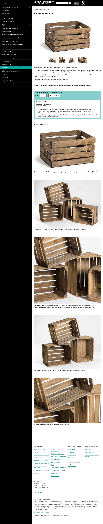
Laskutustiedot (72, 455)
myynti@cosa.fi (89, 452)
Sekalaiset (46, 9)
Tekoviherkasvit (55, 459)
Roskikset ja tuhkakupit (57, 454)
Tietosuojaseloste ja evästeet (41, 512)
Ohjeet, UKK (5, 10)
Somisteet (54, 473)
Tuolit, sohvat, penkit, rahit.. (41, 449)
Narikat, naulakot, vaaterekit (42, 463)
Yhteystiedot (71, 457)
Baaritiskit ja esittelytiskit (41, 460)
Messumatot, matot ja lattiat (58, 456)
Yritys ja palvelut (72, 449)
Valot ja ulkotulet (55, 462)
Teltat (52, 465)
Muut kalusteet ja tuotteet (58, 470)
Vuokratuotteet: (7, 18)
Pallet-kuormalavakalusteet (41, 455)
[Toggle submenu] (28, 7)
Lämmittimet (37, 473)
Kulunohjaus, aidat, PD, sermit (10, 41)
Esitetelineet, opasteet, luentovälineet (12, 44)
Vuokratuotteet (38, 9)
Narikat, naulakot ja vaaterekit (10, 38)
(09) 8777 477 (89, 449)
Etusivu (4, 3)
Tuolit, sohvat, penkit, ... (9, 21)
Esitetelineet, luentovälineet (41, 470)
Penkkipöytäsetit (38, 457)
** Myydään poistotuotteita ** (10, 81)
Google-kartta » (72, 466)
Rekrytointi (71, 452)
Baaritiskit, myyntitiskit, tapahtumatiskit (13, 34)
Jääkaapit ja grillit (7, 51)
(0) (77, 3)
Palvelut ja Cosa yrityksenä (10, 7)
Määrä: (41, 95)
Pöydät (36, 452)
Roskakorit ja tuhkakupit (9, 54)
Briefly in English (38, 492)
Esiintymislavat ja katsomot (58, 467)
